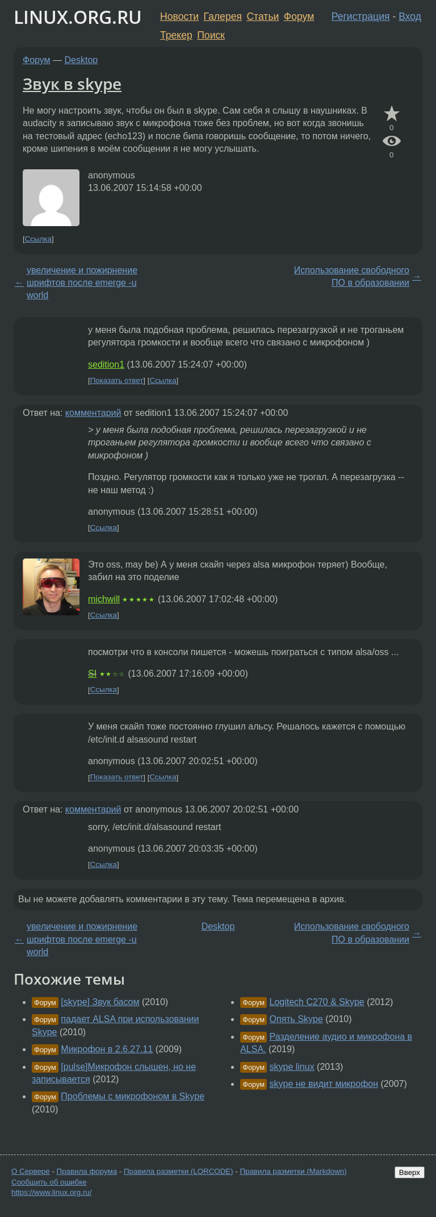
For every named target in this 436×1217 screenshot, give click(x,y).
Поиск (211, 35)
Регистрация (361, 16)
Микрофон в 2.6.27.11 (107, 1049)
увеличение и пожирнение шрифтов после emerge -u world (82, 283)
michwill (104, 599)
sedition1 (106, 364)
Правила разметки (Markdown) (293, 1171)
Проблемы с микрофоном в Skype (132, 1096)
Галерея (223, 16)
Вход (410, 16)
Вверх (409, 1172)
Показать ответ (117, 380)
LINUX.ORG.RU (78, 17)
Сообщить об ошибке (49, 1182)
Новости (179, 16)
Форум (299, 16)
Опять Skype (296, 1019)
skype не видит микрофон (324, 1084)
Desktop (81, 60)
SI (92, 673)
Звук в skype (72, 83)
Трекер (176, 35)
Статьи (262, 16)
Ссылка (38, 239)
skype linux (292, 1067)
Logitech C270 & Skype (317, 1002)
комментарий (93, 413)
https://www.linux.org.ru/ (51, 1192)
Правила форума (87, 1171)
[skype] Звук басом (100, 1002)
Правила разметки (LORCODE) (178, 1171)
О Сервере (30, 1171)
